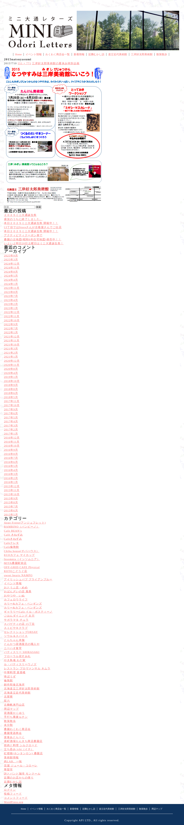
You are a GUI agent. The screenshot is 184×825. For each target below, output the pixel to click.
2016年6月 (11, 462)
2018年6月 (11, 393)
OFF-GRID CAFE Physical (22, 567)
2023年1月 (11, 308)
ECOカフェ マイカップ (19, 555)
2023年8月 (11, 292)
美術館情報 (11, 757)
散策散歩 (161, 54)
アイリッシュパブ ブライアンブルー (28, 579)
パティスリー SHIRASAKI (22, 652)
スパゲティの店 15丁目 (19, 624)
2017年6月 (11, 413)
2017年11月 (12, 401)
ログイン (10, 789)
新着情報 (79, 54)
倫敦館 (8, 680)
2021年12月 (12, 336)
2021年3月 (11, 348)
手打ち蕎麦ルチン (16, 717)
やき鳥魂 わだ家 (15, 660)
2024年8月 (11, 271)
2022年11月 (12, 316)
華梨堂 (8, 769)
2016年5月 (11, 466)
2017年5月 (11, 417)
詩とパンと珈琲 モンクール (22, 773)
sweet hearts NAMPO (18, 575)
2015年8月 (11, 502)
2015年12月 (12, 486)
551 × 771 (24, 63)
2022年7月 (11, 328)
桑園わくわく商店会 (17, 729)
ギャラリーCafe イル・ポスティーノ (28, 611)
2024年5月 (11, 275)
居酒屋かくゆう (14, 713)
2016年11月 (12, 441)
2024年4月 (11, 279)
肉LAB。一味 (13, 761)
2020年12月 (12, 360)
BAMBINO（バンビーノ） (21, 526)
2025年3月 (11, 259)
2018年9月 (11, 385)
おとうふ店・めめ (16, 587)
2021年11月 (12, 340)
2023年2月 (11, 304)
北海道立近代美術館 (17, 692)
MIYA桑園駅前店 (15, 563)
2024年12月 (12, 263)
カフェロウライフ (16, 599)
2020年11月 (12, 364)
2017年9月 (11, 409)
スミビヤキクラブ (16, 627)
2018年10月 (12, 381)
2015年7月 (11, 506)
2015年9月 (11, 498)
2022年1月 (11, 332)
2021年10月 (12, 344)
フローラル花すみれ (17, 656)
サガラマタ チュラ (16, 619)
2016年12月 (12, 437)
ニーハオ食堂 (13, 648)
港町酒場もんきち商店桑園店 (23, 741)
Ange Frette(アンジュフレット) (25, 522)
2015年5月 (11, 514)
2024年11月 (12, 267)
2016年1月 (11, 482)
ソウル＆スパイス (16, 636)
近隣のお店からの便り (19, 777)
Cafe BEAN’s (13, 530)
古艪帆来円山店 (14, 704)
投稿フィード (13, 793)
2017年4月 (11, 421)
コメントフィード (16, 797)
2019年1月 (11, 377)
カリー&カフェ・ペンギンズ (23, 603)
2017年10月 (12, 405)
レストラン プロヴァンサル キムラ (27, 668)
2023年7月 (11, 296)
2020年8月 (11, 368)
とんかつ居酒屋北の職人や (22, 644)
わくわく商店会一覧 (57, 54)
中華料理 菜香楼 (15, 672)
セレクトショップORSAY (21, 632)
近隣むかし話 (96, 54)
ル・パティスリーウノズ (20, 664)
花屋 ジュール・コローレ (21, 765)
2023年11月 (12, 287)
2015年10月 (12, 494)
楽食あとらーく (14, 737)
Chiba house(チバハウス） (21, 551)
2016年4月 (11, 470)
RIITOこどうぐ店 (15, 571)
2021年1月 (11, 356)
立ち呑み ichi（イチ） (19, 749)
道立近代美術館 (117, 54)
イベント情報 (34, 54)
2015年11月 (12, 490)
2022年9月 (11, 324)
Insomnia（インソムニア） (22, 559)
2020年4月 (11, 373)
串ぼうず (10, 676)
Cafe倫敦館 (11, 547)
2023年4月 (11, 300)
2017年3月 (11, 425)
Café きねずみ (13, 534)
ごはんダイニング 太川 (19, 615)
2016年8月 (11, 454)
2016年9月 (11, 449)
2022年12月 (12, 312)
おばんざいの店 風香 (18, 591)
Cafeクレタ (11, 543)
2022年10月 (12, 320)
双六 (7, 700)
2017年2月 (11, 429)
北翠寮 (8, 696)
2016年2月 (11, 478)
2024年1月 (11, 284)
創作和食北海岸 (14, 684)
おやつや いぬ (14, 595)
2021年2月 (11, 352)
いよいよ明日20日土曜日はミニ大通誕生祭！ (34, 243)
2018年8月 (11, 389)
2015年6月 (11, 510)
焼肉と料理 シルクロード (21, 745)
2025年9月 (11, 255)
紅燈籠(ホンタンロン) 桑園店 (23, 753)
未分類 (8, 725)
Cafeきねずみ (13, 538)
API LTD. (85, 820)
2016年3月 (11, 474)
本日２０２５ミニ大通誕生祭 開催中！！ (31, 231)
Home (18, 54)
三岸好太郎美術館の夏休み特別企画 (55, 63)
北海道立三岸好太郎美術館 (22, 688)
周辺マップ (11, 708)
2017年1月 (11, 433)
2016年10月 (12, 445)
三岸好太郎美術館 (142, 54)
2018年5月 (11, 397)
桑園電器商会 (13, 733)
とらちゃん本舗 (14, 640)
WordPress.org (13, 802)
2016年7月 (11, 457)
